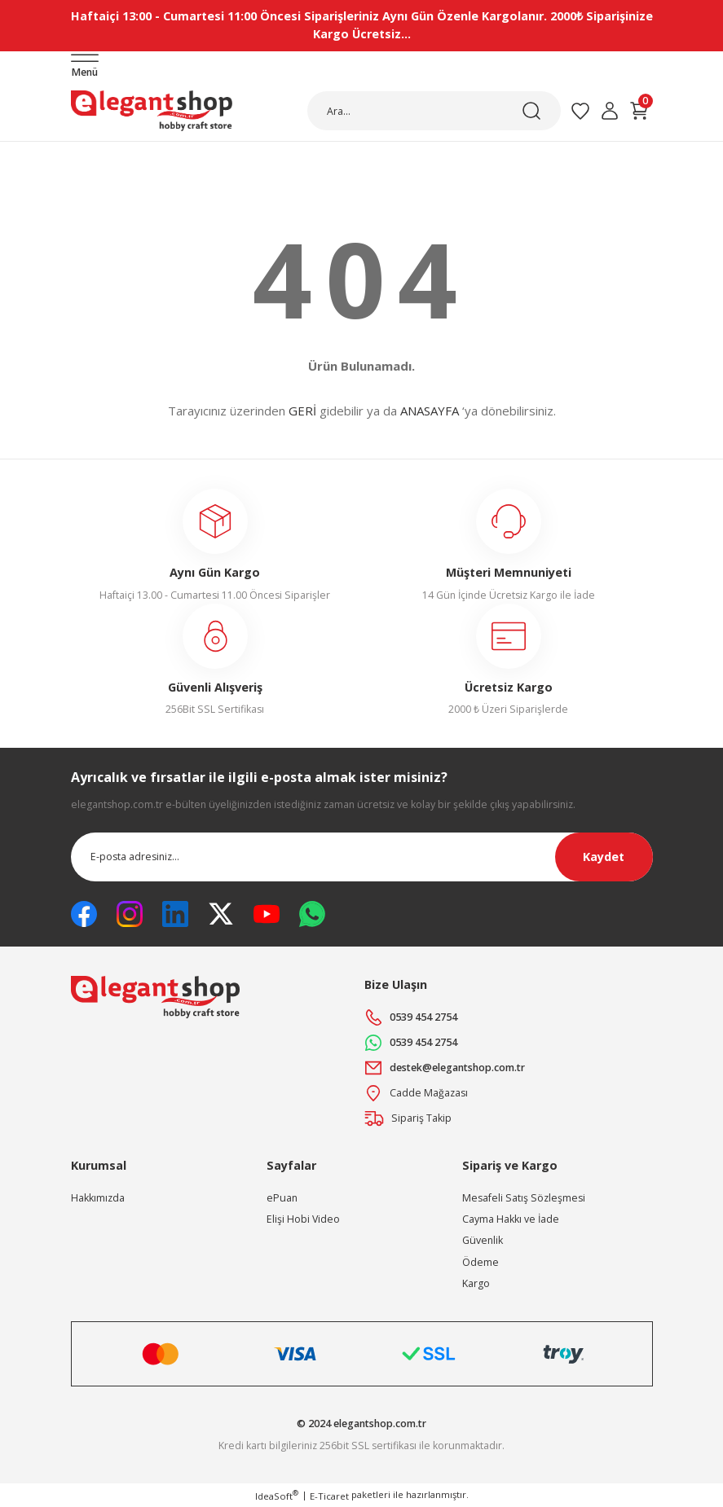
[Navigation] (85, 67)
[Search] (434, 110)
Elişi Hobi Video (303, 1219)
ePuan (282, 1198)
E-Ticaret (329, 1496)
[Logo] (151, 110)
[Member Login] (609, 111)
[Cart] (639, 111)
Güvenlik (482, 1240)
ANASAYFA (429, 410)
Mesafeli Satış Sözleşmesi (523, 1198)
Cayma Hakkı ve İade (510, 1219)
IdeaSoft (276, 1495)
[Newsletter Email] (362, 857)
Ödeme (480, 1262)
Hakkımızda (98, 1198)
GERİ (302, 410)
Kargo (476, 1283)
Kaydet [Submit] (603, 856)
